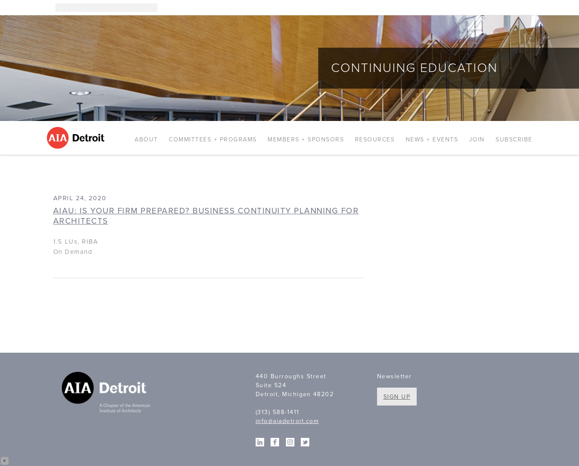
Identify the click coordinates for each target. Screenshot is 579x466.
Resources (375, 139)
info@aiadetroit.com (287, 421)
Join (477, 139)
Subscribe (514, 139)
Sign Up (397, 396)
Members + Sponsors (306, 139)
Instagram (490, 7)
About (146, 139)
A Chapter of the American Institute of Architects (107, 393)
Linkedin (502, 7)
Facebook (515, 7)
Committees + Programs (213, 139)
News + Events (432, 139)
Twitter (528, 7)
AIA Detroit (77, 138)
